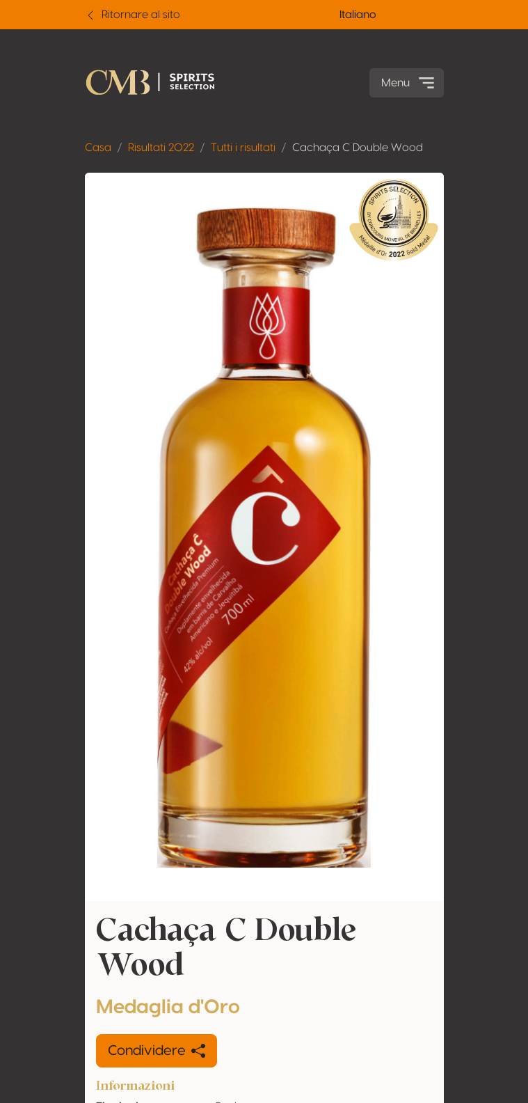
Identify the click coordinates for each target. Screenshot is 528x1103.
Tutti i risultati (243, 147)
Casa (98, 147)
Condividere (156, 1051)
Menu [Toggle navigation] (409, 83)
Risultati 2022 (161, 147)
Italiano (357, 14)
